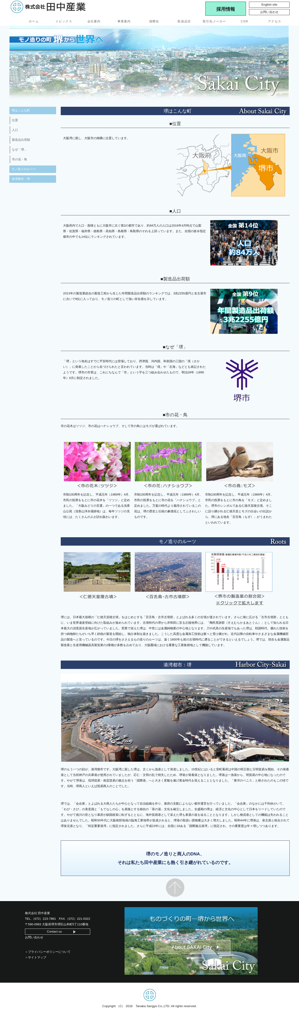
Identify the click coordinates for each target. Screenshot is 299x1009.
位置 (15, 120)
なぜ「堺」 (19, 149)
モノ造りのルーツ (24, 169)
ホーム (34, 21)
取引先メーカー (214, 21)
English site (269, 4)
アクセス (274, 21)
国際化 (154, 21)
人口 (15, 130)
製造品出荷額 (21, 139)
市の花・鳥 (19, 159)
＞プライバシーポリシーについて (48, 952)
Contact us (54, 931)
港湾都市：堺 (21, 179)
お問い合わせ (269, 12)
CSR (244, 21)
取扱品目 (184, 21)
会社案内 (94, 21)
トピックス (64, 21)
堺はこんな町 (21, 110)
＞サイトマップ (35, 957)
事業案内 (124, 21)
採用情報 (225, 9)
